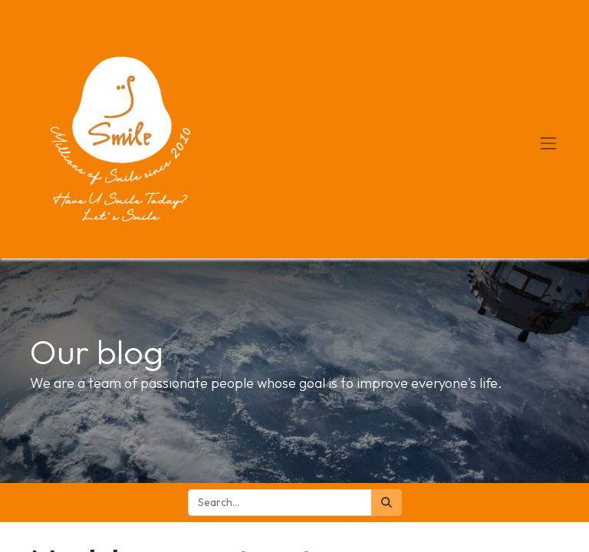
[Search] (386, 502)
